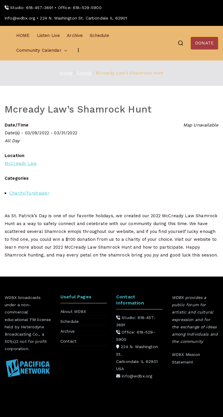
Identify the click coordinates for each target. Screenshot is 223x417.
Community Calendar (41, 50)
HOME (23, 35)
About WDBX (73, 311)
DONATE (204, 43)
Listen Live (48, 35)
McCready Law (21, 163)
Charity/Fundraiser (29, 193)
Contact (68, 341)
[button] (64, 50)
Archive (75, 35)
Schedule (99, 35)
